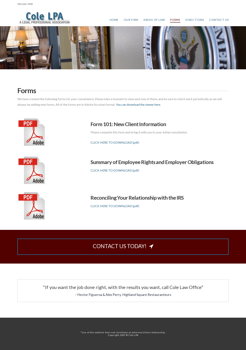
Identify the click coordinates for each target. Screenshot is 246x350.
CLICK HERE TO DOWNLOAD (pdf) (115, 142)
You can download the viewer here (138, 104)
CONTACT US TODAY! (123, 246)
